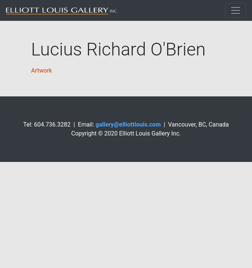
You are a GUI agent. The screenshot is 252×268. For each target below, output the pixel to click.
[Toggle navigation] (235, 10)
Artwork (41, 70)
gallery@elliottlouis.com (128, 124)
